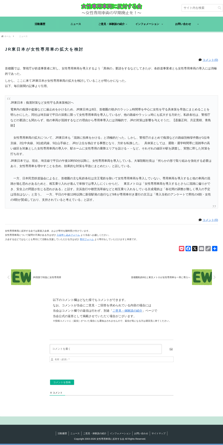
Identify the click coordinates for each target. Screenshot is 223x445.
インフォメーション (120, 433)
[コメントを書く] (106, 349)
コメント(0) (210, 60)
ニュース (75, 433)
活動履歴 (62, 433)
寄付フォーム (87, 239)
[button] (220, 8)
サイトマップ (159, 433)
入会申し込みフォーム (68, 235)
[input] (202, 8)
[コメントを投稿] (62, 382)
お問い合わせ (141, 433)
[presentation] (150, 370)
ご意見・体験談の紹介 (127, 311)
